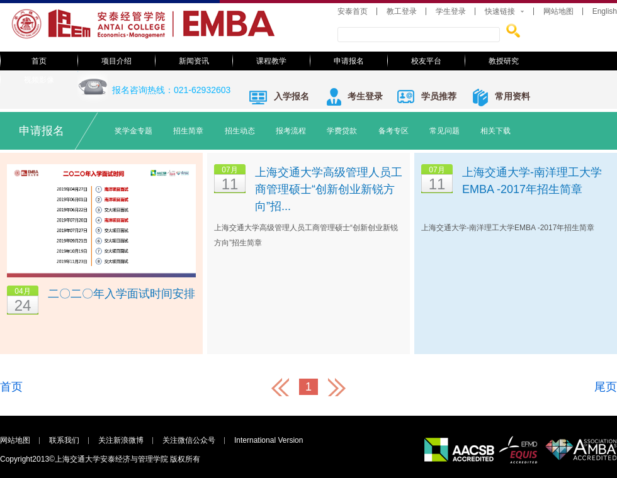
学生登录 (451, 11)
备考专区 (393, 130)
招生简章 (188, 130)
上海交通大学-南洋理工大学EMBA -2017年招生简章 (532, 181)
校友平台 (426, 61)
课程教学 (271, 61)
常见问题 (444, 130)
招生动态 (240, 130)
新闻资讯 (194, 61)
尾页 (605, 387)
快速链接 (500, 11)
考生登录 (365, 96)
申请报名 (349, 61)
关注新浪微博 (121, 440)
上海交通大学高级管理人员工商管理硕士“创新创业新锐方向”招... (328, 189)
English (604, 11)
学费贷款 (342, 130)
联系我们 (64, 440)
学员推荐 (438, 96)
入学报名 (291, 96)
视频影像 (39, 79)
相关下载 (495, 130)
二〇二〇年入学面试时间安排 (121, 293)
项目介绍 (116, 61)
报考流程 (291, 130)
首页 (39, 61)
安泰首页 (352, 11)
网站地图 (558, 11)
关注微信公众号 (188, 440)
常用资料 (512, 96)
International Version (268, 440)
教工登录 (402, 11)
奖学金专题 (133, 130)
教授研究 (504, 61)
